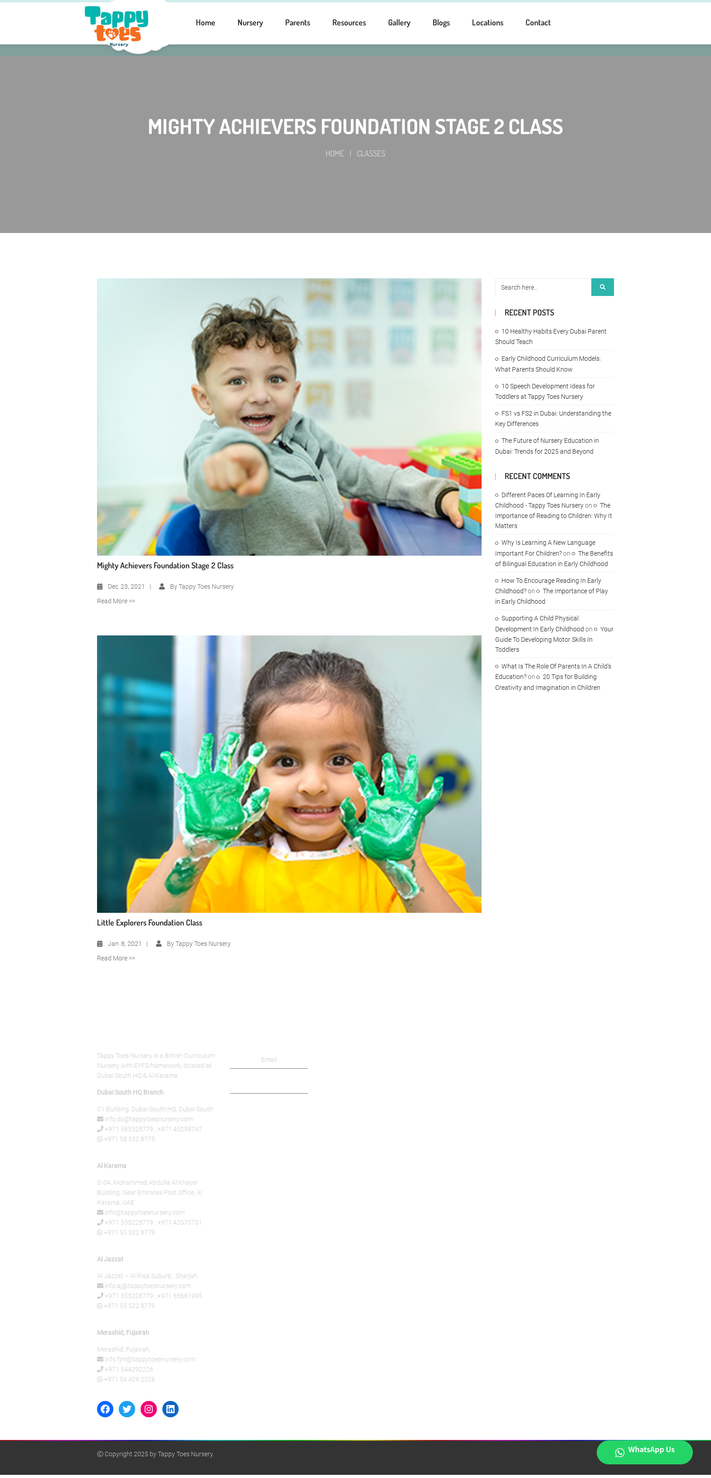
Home (335, 156)
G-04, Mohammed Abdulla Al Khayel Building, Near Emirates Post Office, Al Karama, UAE (149, 1195)
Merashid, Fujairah (123, 1352)
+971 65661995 (179, 1299)
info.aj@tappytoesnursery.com (148, 1289)
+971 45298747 (179, 1132)
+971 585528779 (129, 1132)
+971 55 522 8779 (129, 1235)
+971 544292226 (129, 1372)
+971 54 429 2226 (129, 1382)
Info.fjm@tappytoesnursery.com (150, 1362)
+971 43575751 (179, 1225)
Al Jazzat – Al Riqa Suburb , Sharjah (147, 1279)
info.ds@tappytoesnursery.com (149, 1122)
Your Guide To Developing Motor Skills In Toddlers (554, 642)
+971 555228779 (129, 1225)
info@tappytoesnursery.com (145, 1215)
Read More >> (116, 604)
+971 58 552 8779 (129, 1142)
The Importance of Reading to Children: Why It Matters (553, 519)
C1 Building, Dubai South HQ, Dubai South (155, 1112)
